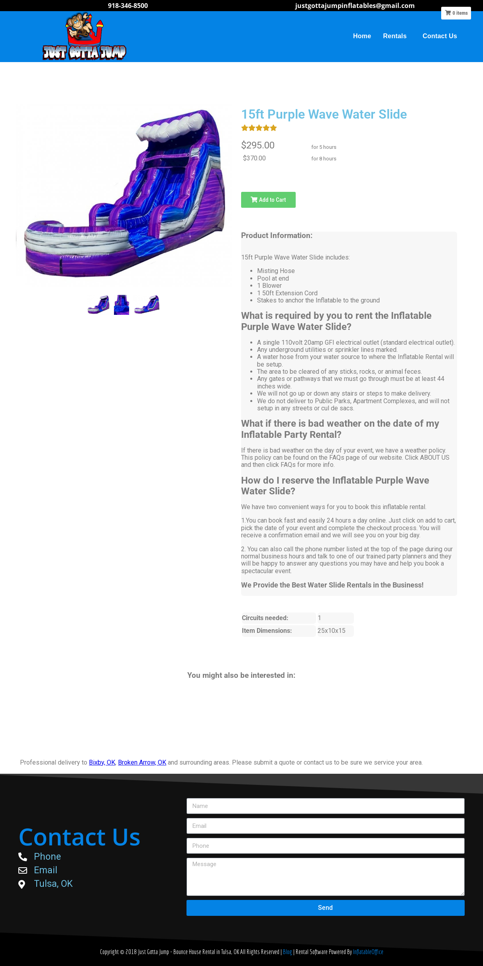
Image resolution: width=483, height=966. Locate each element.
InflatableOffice (368, 951)
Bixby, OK (102, 762)
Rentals (396, 36)
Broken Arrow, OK (142, 762)
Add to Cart (268, 199)
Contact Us (440, 36)
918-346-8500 (128, 5)
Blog (288, 951)
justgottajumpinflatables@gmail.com (355, 5)
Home (362, 36)
